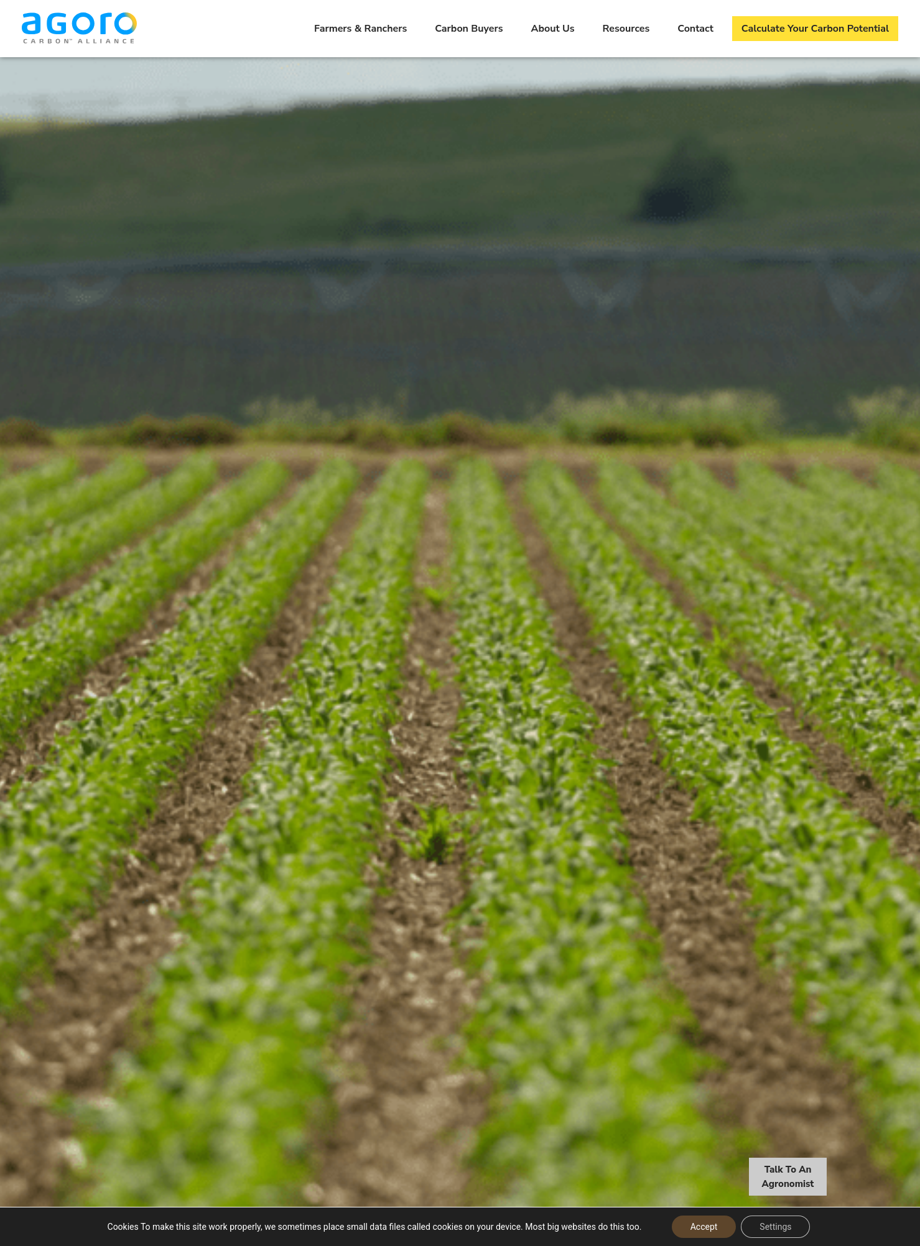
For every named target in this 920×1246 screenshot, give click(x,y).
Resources (626, 28)
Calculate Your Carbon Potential (815, 28)
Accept (704, 1227)
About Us (553, 28)
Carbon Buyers (469, 28)
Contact (695, 28)
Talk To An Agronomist (788, 1178)
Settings (775, 1227)
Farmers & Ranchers (360, 28)
